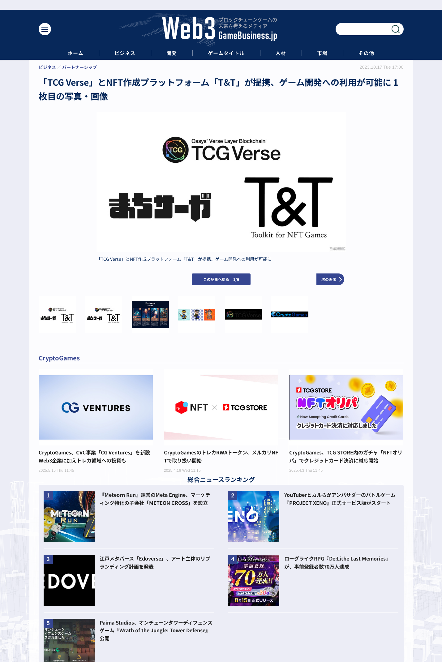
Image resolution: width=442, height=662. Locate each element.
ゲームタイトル (226, 53)
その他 (366, 53)
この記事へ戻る (221, 279)
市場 (322, 53)
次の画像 (328, 279)
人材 (281, 53)
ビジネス (124, 53)
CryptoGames (59, 357)
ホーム (76, 53)
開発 (171, 53)
